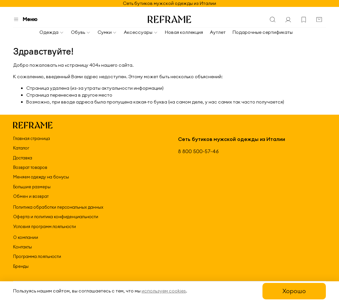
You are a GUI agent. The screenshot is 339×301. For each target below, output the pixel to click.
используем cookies (164, 291)
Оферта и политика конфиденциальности (55, 216)
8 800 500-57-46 (198, 151)
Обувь (81, 32)
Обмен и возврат (31, 196)
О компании (25, 237)
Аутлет (218, 32)
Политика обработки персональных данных (58, 207)
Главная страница (31, 138)
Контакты (22, 246)
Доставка (22, 157)
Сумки (107, 32)
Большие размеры (32, 186)
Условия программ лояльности (44, 226)
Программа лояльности (37, 256)
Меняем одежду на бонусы (41, 176)
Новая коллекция (184, 32)
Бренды (21, 266)
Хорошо (294, 291)
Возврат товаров (30, 167)
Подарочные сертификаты (263, 32)
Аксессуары (141, 32)
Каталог (21, 147)
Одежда (51, 32)
